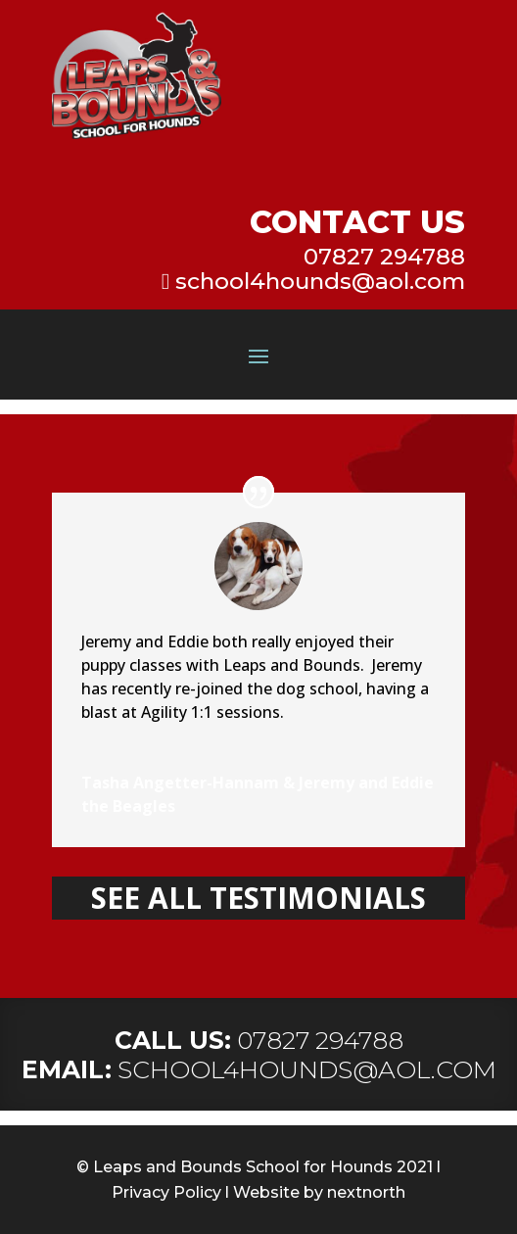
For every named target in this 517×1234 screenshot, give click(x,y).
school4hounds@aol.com (320, 281)
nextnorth (366, 1192)
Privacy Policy (166, 1192)
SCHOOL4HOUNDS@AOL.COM (307, 1069)
